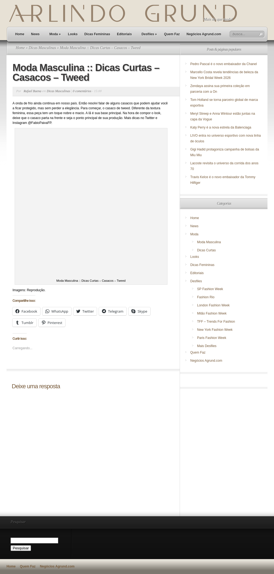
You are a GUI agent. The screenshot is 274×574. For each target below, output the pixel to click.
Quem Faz (172, 34)
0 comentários (82, 91)
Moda (55, 34)
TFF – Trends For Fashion (216, 321)
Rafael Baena (32, 91)
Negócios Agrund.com (203, 34)
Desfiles (149, 34)
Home (19, 34)
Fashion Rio (205, 297)
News (35, 34)
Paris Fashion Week (211, 338)
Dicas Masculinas (42, 48)
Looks (72, 34)
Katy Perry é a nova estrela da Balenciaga (220, 127)
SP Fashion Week (210, 289)
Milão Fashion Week (212, 313)
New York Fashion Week (215, 330)
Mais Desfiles (206, 346)
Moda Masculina (209, 242)
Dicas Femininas (97, 34)
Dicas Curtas (206, 250)
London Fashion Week (213, 305)
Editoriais (124, 34)
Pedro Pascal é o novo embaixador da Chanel (224, 64)
